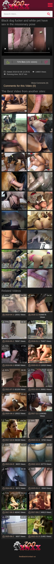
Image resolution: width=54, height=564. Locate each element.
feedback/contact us (27, 556)
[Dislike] (46, 62)
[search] (49, 14)
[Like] (8, 62)
